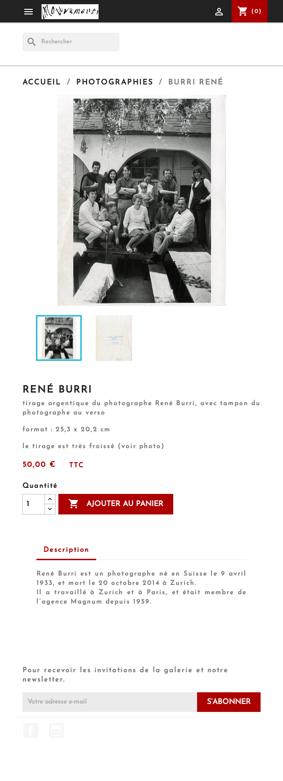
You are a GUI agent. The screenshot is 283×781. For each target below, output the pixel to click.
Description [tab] (66, 550)
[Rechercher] (71, 42)
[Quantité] (33, 504)
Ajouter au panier (115, 504)
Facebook (30, 730)
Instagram (56, 730)
